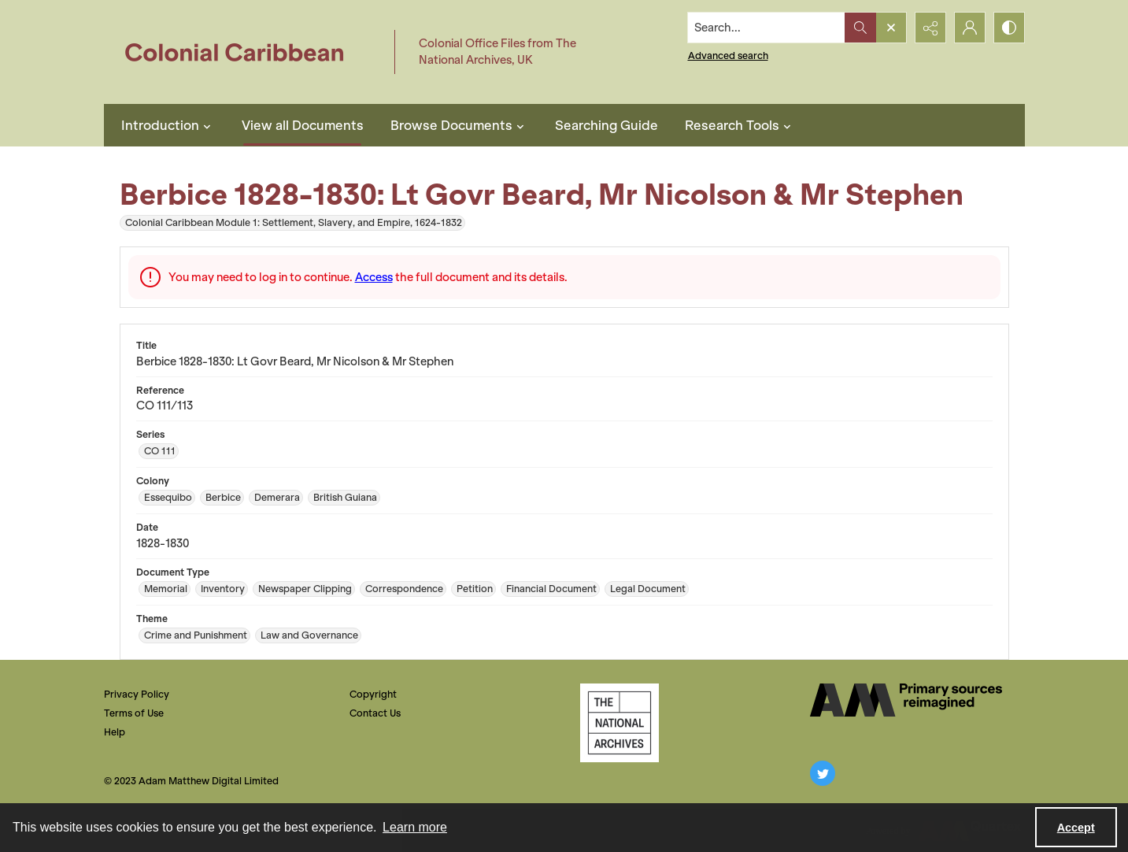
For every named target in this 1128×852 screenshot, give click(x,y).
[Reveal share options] (930, 28)
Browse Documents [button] (459, 125)
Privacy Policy (136, 694)
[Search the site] (766, 28)
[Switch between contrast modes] (1009, 28)
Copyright (373, 694)
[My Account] (970, 28)
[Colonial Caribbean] (245, 52)
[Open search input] (891, 28)
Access (374, 277)
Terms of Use (134, 713)
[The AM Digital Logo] (906, 700)
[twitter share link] (822, 773)
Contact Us (375, 713)
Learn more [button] (415, 827)
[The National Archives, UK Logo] (619, 722)
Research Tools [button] (740, 125)
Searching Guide (606, 125)
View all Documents (303, 125)
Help (114, 732)
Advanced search (728, 55)
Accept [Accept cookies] (1076, 827)
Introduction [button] (168, 125)
